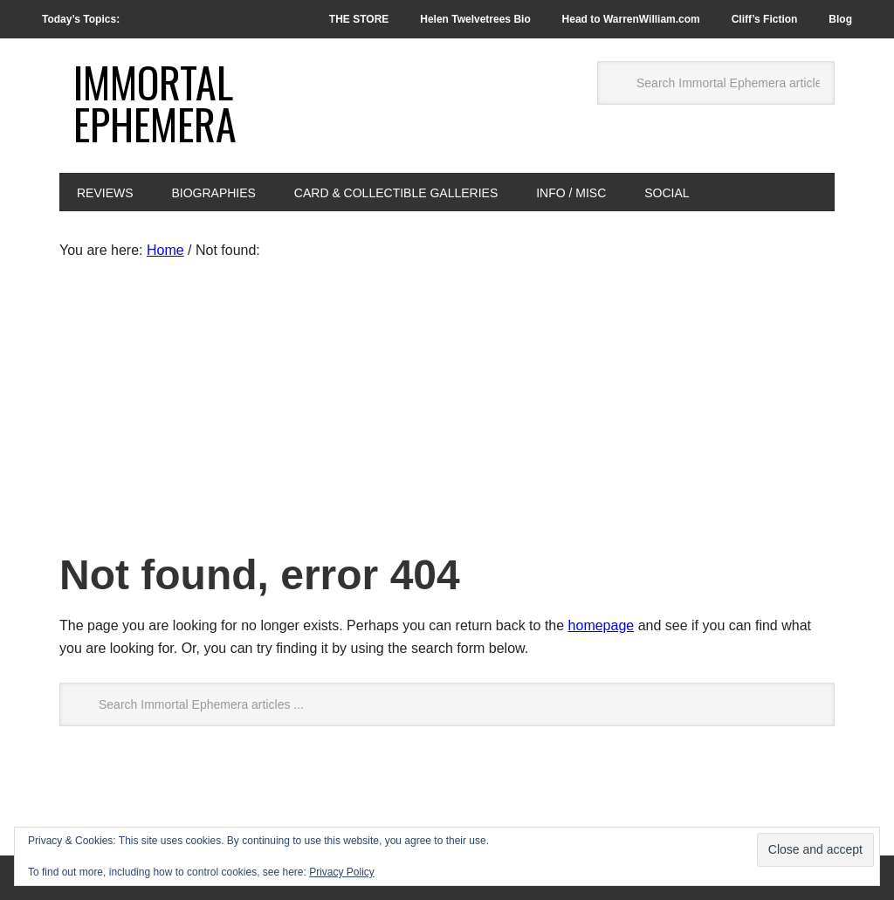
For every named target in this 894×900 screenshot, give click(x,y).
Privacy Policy (342, 872)
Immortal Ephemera (155, 103)
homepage (601, 625)
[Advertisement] (447, 410)
